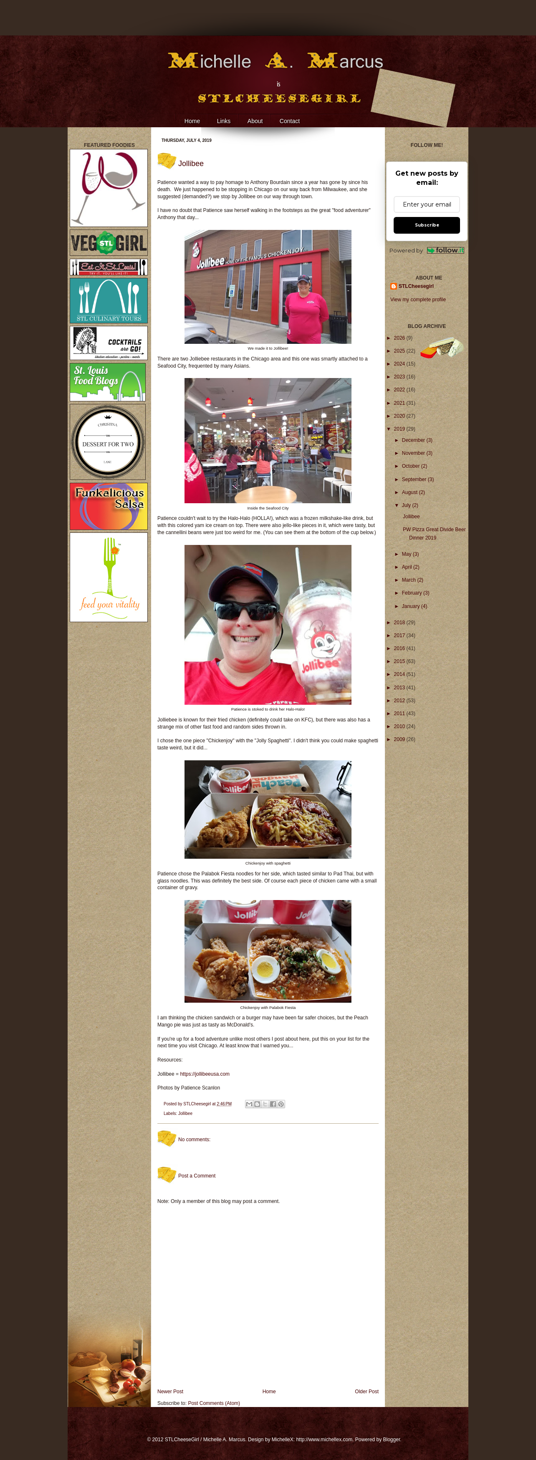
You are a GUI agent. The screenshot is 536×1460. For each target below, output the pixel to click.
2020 (400, 416)
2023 (400, 377)
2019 (400, 429)
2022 (400, 390)
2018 (400, 622)
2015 (400, 661)
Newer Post (170, 1391)
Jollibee (185, 1113)
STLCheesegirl (197, 1104)
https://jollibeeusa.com (205, 1074)
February (412, 593)
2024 (400, 364)
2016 (400, 648)
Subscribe (427, 225)
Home (192, 121)
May (407, 554)
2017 (400, 635)
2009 (400, 739)
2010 (400, 726)
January (411, 606)
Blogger (391, 1439)
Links (224, 121)
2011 (400, 713)
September (415, 479)
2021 (400, 403)
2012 (400, 701)
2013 (400, 688)
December (414, 440)
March (409, 580)
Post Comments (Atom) (214, 1403)
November (414, 453)
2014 (400, 674)
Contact (290, 121)
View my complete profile (418, 300)
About (255, 121)
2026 (400, 338)
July (407, 505)
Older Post (367, 1391)
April (407, 567)
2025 (400, 351)
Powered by (426, 250)
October (411, 466)
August (410, 492)
